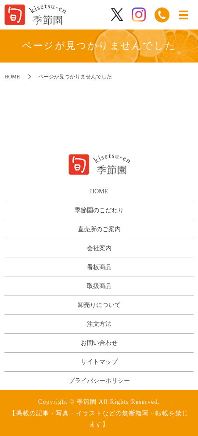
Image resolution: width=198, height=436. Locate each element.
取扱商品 (99, 286)
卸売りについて (99, 305)
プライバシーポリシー (99, 380)
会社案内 (99, 248)
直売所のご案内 (99, 229)
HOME (12, 77)
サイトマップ (99, 361)
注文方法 (99, 324)
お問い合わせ (99, 343)
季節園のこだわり (99, 210)
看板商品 (99, 267)
